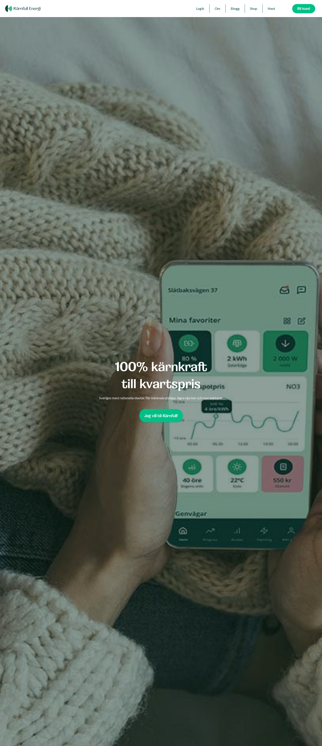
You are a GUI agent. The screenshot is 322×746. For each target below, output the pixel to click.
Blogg (235, 8)
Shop (253, 8)
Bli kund (303, 8)
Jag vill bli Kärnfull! (161, 415)
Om (217, 8)
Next (271, 8)
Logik (200, 8)
